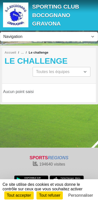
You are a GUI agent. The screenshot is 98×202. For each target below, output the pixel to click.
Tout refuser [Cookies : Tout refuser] (49, 195)
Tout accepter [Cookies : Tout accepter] (19, 195)
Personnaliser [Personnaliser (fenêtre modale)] (80, 195)
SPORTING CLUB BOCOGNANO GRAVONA (55, 15)
